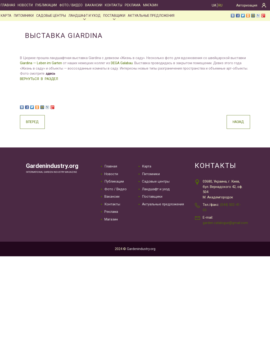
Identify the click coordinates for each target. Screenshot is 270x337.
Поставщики (114, 15)
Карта (6, 15)
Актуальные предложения (151, 15)
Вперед (29, 122)
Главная (8, 5)
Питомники (24, 15)
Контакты (113, 5)
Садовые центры (51, 15)
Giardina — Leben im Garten (38, 63)
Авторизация (246, 5)
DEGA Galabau (119, 63)
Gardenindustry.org (53, 166)
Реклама (133, 5)
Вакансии (93, 5)
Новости (25, 5)
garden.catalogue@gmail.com (225, 223)
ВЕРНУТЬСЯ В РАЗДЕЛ (36, 79)
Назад (241, 122)
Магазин (150, 5)
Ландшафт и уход (84, 15)
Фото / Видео (71, 5)
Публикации (46, 5)
